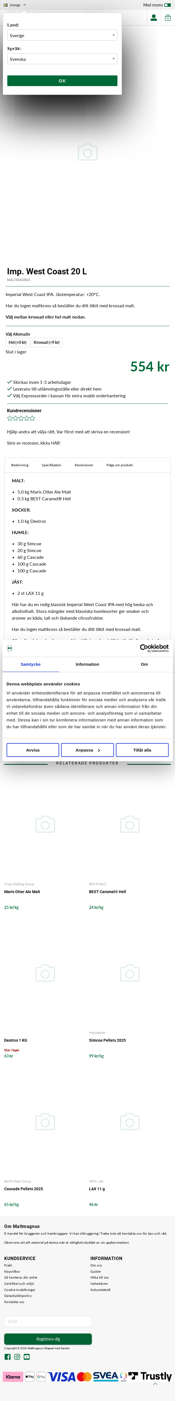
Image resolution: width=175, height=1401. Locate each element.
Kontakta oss (14, 1302)
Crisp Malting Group (19, 884)
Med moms (157, 6)
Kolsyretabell (100, 1290)
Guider (95, 1271)
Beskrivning (19, 465)
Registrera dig (48, 1339)
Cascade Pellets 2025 (23, 1189)
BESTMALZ (97, 884)
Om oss (96, 1265)
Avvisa (33, 750)
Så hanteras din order (20, 1277)
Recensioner (84, 465)
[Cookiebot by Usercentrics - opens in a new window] (144, 648)
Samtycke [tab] (31, 664)
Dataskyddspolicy (18, 1296)
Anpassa (88, 750)
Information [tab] (87, 664)
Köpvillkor (12, 1271)
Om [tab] (144, 664)
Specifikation (51, 465)
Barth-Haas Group (17, 1181)
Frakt (8, 1265)
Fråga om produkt (119, 465)
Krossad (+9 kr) (47, 342)
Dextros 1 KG (15, 1040)
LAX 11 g (97, 1189)
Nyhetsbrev (99, 1283)
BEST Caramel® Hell (107, 891)
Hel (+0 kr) (17, 342)
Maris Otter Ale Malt (22, 891)
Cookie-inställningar (19, 1290)
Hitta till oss (99, 1277)
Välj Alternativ (18, 334)
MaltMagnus (18, 280)
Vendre (65, 1348)
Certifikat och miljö (19, 1283)
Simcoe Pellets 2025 (107, 1040)
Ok (62, 80)
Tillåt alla (142, 750)
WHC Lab (96, 1181)
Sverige (15, 5)
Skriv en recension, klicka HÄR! (33, 443)
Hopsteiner (97, 1032)
